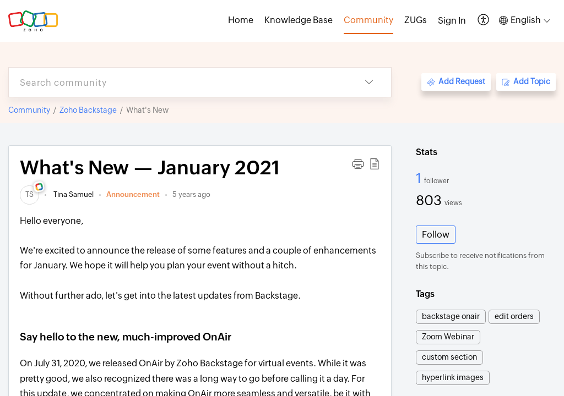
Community (29, 110)
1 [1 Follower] (420, 178)
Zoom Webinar (448, 336)
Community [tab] (368, 20)
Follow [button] (435, 234)
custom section (449, 357)
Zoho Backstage (88, 110)
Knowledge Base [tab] (298, 20)
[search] (178, 82)
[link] (29, 194)
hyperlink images (453, 377)
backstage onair (451, 316)
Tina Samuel (73, 194)
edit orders (514, 316)
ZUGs (415, 20)
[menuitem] (451, 21)
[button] (484, 20)
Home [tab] (240, 20)
